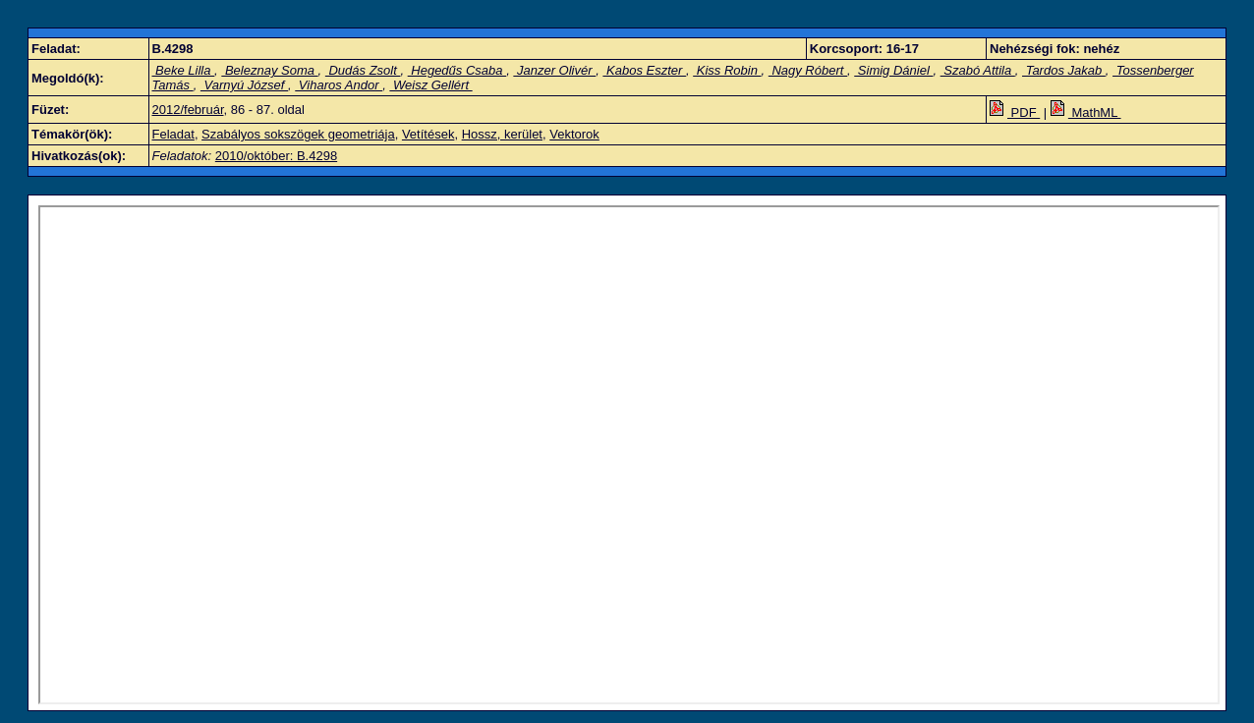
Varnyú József (244, 85)
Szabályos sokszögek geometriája (298, 134)
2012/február (188, 109)
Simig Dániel (893, 70)
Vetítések (428, 134)
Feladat (173, 134)
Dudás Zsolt (363, 70)
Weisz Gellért (430, 85)
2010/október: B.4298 (276, 155)
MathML (1086, 112)
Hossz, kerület (502, 134)
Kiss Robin (727, 70)
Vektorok (574, 134)
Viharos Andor (338, 85)
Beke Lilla (183, 70)
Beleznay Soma (269, 70)
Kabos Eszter (644, 70)
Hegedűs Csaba (457, 70)
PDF (1015, 112)
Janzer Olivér (554, 70)
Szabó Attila (977, 70)
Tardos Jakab (1064, 70)
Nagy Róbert (808, 70)
